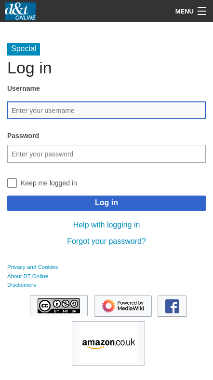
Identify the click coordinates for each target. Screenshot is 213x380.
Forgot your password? (106, 241)
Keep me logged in (49, 183)
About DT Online (27, 276)
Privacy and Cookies (32, 267)
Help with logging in (106, 225)
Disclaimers (21, 285)
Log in (106, 202)
